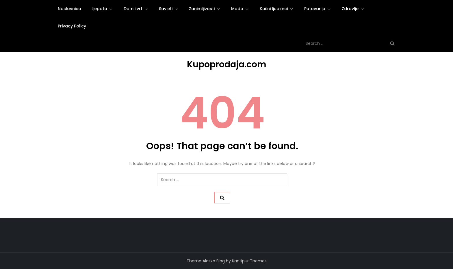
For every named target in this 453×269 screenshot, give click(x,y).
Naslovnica (69, 9)
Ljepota (102, 9)
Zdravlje (353, 9)
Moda (240, 9)
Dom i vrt (136, 9)
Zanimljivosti (205, 9)
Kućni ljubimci (277, 9)
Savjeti (169, 9)
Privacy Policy (72, 26)
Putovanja (317, 9)
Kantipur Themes (249, 261)
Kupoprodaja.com (226, 64)
